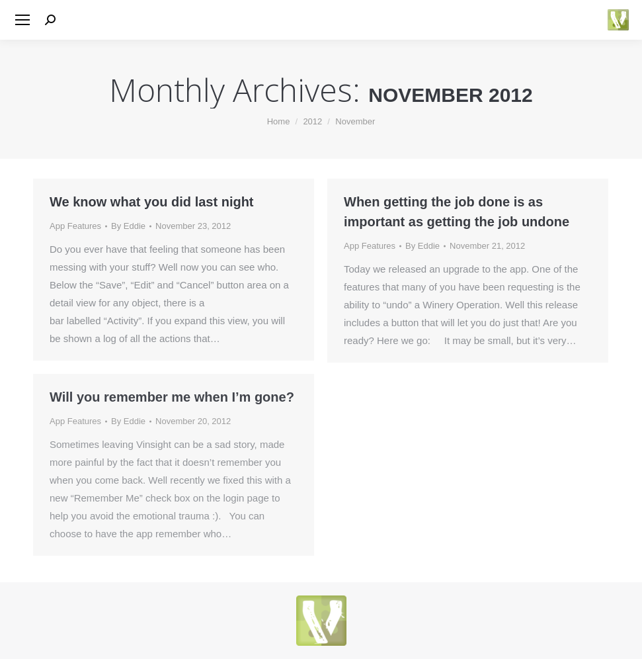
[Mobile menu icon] (22, 20)
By (128, 226)
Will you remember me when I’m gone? (172, 397)
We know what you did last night (152, 202)
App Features (75, 226)
